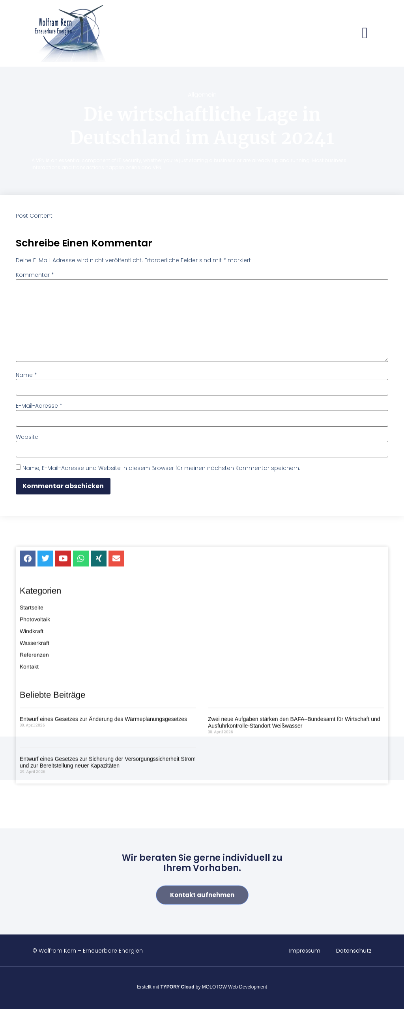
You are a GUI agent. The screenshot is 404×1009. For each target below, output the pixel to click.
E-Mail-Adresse (39, 405)
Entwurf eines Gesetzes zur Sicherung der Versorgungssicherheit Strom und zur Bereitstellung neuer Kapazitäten (108, 821)
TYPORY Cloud (178, 987)
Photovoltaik (35, 679)
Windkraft (31, 691)
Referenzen (34, 715)
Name (26, 375)
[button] (365, 33)
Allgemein (202, 94)
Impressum (304, 951)
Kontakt (29, 727)
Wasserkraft (34, 703)
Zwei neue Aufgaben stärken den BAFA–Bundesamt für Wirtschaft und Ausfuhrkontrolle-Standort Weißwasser (294, 782)
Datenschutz (354, 951)
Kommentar (35, 275)
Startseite (31, 667)
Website (27, 437)
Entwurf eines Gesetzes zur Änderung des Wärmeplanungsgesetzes (103, 779)
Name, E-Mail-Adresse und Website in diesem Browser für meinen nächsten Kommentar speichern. (161, 468)
